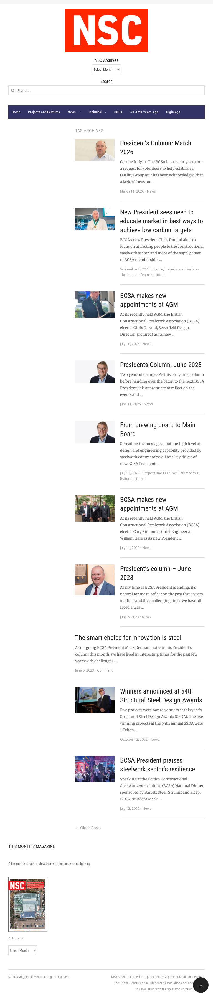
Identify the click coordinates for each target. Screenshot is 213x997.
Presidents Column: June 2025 (161, 365)
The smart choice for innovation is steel (128, 638)
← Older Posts (88, 827)
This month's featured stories (143, 274)
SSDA (118, 112)
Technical (95, 112)
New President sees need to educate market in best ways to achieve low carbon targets (161, 221)
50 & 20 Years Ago (144, 112)
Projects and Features (44, 112)
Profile (158, 269)
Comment (105, 670)
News (72, 112)
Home (16, 112)
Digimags (173, 112)
